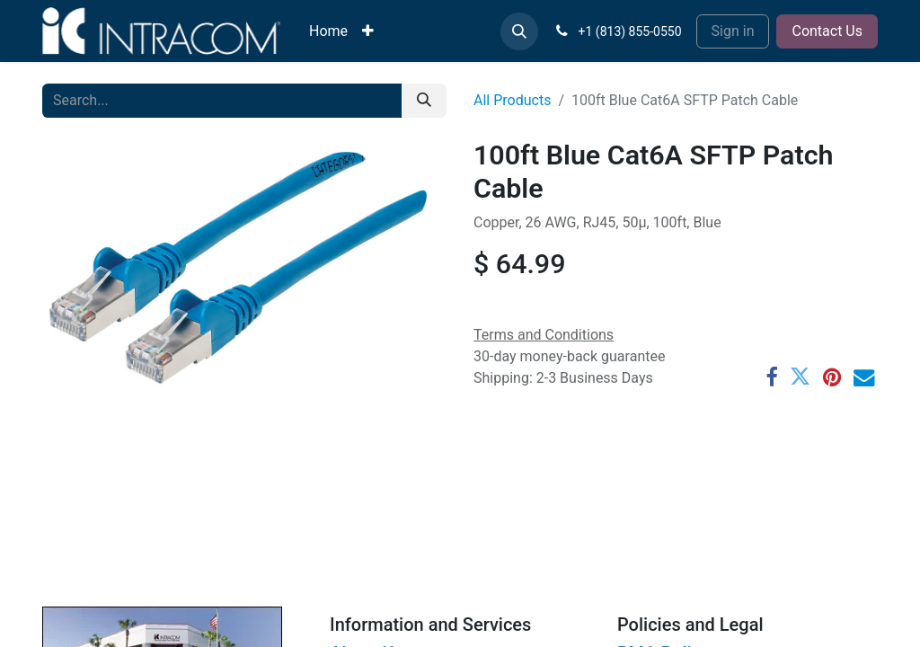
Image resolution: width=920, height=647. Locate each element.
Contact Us (827, 31)
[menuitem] (328, 31)
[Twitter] (800, 377)
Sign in (733, 31)
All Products (512, 100)
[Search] (424, 101)
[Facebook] (771, 377)
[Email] (864, 377)
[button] (519, 31)
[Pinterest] (832, 377)
